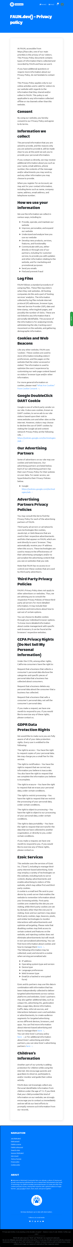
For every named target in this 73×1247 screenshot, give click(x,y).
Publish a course (16, 1144)
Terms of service (16, 1159)
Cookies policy (15, 1165)
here (41, 947)
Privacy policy (15, 1162)
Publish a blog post (17, 1147)
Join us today (21, 1188)
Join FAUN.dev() (16, 1138)
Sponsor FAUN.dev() (17, 1153)
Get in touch (14, 1156)
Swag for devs (15, 1150)
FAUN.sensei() (15, 1141)
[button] (57, 4)
